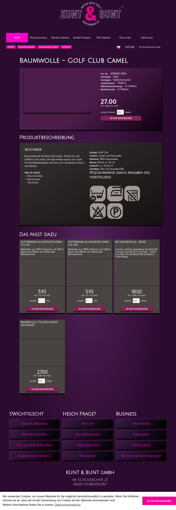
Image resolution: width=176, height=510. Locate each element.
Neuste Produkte (34, 434)
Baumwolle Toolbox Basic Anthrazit (39, 324)
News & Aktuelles (34, 423)
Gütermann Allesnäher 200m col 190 (88, 243)
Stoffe (17, 37)
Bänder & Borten (60, 37)
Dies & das (125, 37)
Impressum (141, 434)
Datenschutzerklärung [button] (68, 504)
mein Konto (141, 423)
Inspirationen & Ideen (34, 455)
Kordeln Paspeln (81, 37)
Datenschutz (141, 445)
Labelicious (147, 37)
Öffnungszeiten (87, 445)
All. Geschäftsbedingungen (141, 455)
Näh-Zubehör (103, 37)
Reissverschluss (38, 37)
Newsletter (88, 455)
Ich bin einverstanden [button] (159, 501)
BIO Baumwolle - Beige (130, 241)
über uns (87, 423)
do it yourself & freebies (34, 445)
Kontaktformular (87, 434)
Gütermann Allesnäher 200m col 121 (41, 243)
